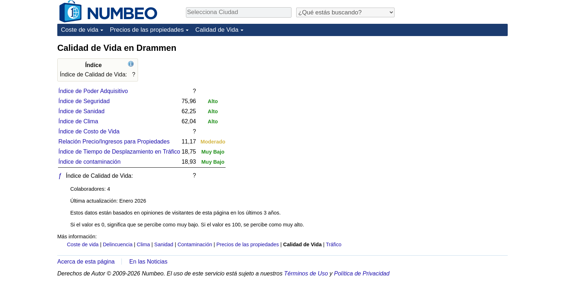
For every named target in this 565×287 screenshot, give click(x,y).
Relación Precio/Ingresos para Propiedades (114, 141)
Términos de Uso (306, 273)
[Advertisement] (454, 87)
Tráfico (333, 244)
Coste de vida (79, 29)
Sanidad (163, 244)
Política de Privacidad (362, 273)
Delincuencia (117, 244)
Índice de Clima (78, 121)
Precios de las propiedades (147, 29)
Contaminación (195, 244)
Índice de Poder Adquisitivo (93, 91)
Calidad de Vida (217, 29)
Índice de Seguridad (84, 101)
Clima (143, 244)
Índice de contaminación (89, 162)
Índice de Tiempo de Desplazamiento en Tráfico (119, 152)
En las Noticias (148, 262)
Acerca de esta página (86, 262)
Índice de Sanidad (81, 111)
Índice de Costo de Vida (89, 131)
